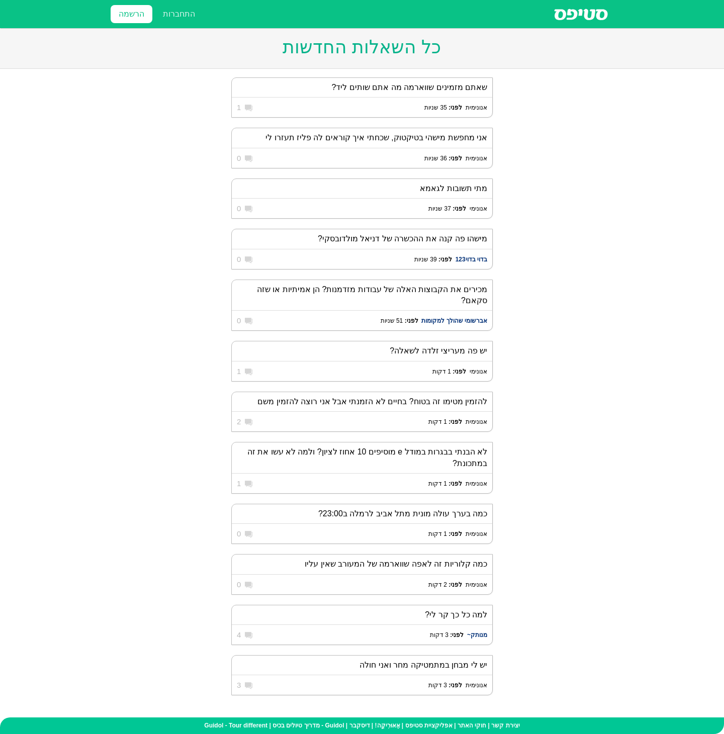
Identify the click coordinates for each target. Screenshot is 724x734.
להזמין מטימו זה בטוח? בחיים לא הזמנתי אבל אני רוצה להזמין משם (372, 401)
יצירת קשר (505, 725)
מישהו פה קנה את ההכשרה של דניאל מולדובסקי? (402, 238)
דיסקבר (359, 725)
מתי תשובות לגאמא (453, 188)
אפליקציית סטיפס (428, 725)
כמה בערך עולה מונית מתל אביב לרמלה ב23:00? (402, 513)
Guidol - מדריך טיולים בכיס (308, 725)
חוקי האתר (472, 725)
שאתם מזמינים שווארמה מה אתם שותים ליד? (409, 87)
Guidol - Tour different (235, 725)
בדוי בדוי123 (471, 259)
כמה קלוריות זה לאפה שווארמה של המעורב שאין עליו (396, 564)
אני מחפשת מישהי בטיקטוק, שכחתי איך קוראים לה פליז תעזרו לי (376, 137)
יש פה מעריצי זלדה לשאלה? (438, 350)
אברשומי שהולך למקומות (454, 320)
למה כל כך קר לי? (456, 614)
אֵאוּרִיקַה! (387, 725)
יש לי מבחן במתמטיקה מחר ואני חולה (423, 665)
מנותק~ (476, 634)
